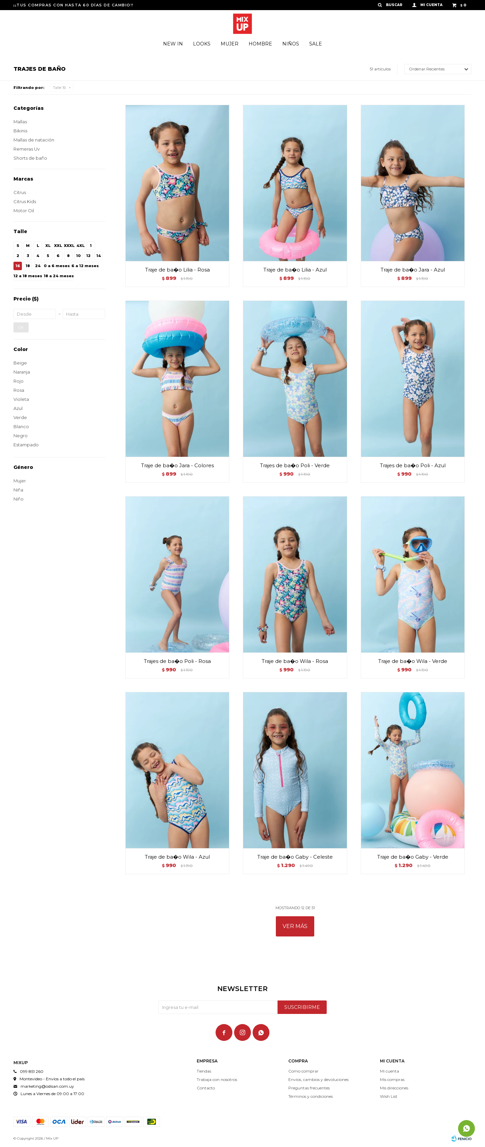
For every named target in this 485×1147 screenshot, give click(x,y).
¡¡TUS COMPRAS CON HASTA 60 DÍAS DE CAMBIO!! (73, 5)
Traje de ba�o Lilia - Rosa (177, 269)
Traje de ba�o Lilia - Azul (295, 269)
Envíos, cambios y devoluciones (318, 1079)
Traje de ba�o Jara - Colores (177, 465)
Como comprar (303, 1071)
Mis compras (392, 1079)
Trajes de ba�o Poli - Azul (413, 465)
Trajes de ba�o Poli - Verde (295, 465)
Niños (290, 44)
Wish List (388, 1096)
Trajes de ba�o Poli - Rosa (177, 661)
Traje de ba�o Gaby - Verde (412, 857)
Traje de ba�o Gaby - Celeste (295, 857)
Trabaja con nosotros (217, 1079)
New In (173, 44)
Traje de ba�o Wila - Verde (412, 661)
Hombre (260, 44)
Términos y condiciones (310, 1096)
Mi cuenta (389, 1071)
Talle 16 (59, 87)
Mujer (229, 44)
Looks (202, 44)
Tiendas (204, 1071)
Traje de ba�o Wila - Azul (177, 857)
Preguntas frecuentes (309, 1087)
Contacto (206, 1087)
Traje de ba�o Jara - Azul (413, 269)
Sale (315, 44)
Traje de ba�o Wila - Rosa (295, 661)
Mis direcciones (394, 1087)
